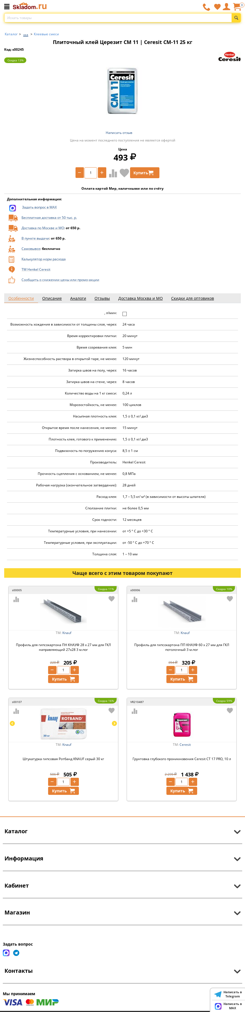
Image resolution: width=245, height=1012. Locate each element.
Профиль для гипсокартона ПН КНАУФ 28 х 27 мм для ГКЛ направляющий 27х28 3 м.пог (63, 647)
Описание (52, 298)
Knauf (66, 632)
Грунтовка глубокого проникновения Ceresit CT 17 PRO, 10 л (182, 758)
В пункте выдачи (35, 238)
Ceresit (185, 744)
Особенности (21, 298)
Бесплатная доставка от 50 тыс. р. (49, 217)
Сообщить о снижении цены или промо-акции (60, 279)
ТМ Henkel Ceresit (36, 269)
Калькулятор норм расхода (44, 259)
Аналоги (78, 298)
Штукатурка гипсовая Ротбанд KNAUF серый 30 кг (63, 758)
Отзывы (102, 298)
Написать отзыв (119, 132)
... (25, 32)
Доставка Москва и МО (140, 298)
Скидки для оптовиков (192, 298)
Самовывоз (31, 248)
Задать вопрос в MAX (39, 207)
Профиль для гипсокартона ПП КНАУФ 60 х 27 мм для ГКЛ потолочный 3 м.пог (181, 647)
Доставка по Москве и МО (43, 228)
